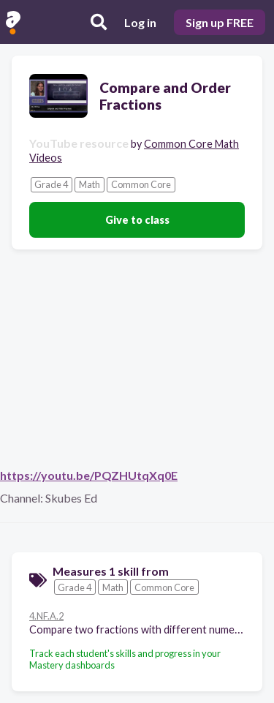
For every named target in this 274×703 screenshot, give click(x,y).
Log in (140, 22)
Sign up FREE (220, 22)
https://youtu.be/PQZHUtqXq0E (89, 475)
